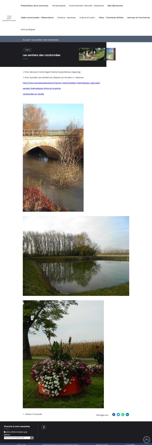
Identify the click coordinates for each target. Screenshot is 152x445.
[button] (146, 439)
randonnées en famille (33, 94)
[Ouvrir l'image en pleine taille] (97, 54)
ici (79, 72)
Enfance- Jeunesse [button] (67, 17)
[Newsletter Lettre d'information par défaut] (4, 432)
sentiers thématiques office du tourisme (42, 88)
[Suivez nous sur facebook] (44, 427)
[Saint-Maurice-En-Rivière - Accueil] (9, 18)
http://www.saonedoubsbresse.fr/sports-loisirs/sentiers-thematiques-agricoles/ (61, 83)
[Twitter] (118, 414)
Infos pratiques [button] (28, 29)
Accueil (26, 39)
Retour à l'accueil (34, 414)
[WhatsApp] (123, 414)
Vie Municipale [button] (58, 5)
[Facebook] (114, 414)
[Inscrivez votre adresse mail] (18, 437)
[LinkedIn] (127, 414)
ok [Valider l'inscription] (32, 438)
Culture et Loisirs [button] (87, 17)
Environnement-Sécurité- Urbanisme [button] (86, 5)
